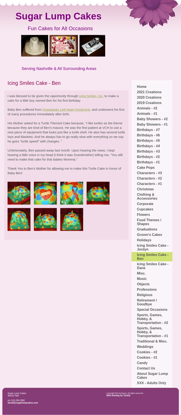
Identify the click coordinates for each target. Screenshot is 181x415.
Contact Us (146, 368)
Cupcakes (145, 209)
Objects (143, 284)
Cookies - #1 (147, 357)
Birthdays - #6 (148, 135)
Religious (144, 295)
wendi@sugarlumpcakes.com (23, 403)
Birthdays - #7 (148, 130)
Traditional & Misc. (152, 341)
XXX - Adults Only (151, 383)
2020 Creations (149, 97)
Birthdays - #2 (148, 157)
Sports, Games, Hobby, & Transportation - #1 (152, 332)
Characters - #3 (149, 173)
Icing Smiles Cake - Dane (152, 266)
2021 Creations (149, 92)
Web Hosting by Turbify (118, 395)
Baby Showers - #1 (152, 124)
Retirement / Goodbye (147, 302)
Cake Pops (146, 167)
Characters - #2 (149, 178)
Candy (142, 363)
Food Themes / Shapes (149, 222)
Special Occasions (152, 309)
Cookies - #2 (147, 352)
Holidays (144, 240)
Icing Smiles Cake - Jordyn (152, 247)
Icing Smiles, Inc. (91, 96)
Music (142, 279)
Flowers (143, 214)
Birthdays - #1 (148, 162)
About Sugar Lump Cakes (152, 375)
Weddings (145, 347)
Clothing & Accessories (147, 196)
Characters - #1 (149, 184)
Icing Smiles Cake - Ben (152, 256)
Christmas (145, 189)
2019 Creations (149, 103)
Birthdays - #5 (148, 140)
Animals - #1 (147, 113)
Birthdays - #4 (148, 146)
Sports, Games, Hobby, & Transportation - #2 (152, 319)
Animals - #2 (147, 108)
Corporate (145, 204)
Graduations (147, 229)
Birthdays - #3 (148, 151)
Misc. (141, 273)
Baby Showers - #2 (152, 119)
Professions (147, 289)
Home (141, 86)
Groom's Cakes (149, 235)
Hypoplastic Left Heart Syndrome (66, 109)
